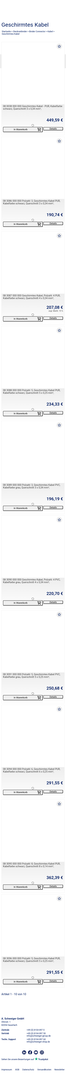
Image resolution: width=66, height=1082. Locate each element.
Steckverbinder (20, 31)
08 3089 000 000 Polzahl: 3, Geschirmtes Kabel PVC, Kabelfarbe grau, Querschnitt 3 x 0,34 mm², (31, 486)
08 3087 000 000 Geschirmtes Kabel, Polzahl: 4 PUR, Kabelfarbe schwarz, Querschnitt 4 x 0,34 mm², (31, 297)
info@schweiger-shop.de (38, 1042)
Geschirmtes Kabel (11, 34)
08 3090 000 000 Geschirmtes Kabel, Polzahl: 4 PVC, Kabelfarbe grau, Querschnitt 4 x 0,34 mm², (31, 581)
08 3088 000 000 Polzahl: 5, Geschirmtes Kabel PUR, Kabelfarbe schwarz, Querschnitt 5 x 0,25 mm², (31, 391)
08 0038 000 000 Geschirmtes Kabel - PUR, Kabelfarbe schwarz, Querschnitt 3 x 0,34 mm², (32, 107)
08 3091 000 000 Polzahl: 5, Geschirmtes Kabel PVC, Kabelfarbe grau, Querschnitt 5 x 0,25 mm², (31, 675)
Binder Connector (37, 31)
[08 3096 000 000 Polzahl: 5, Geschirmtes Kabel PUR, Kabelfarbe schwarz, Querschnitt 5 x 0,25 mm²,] (33, 925)
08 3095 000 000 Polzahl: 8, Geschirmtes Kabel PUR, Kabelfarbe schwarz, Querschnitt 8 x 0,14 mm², (31, 865)
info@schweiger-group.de (39, 1036)
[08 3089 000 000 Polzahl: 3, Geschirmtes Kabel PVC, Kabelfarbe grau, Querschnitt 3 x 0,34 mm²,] (33, 452)
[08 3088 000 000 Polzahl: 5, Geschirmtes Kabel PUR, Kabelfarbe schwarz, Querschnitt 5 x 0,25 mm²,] (33, 357)
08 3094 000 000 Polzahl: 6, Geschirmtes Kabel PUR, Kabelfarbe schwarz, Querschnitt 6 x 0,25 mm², (31, 770)
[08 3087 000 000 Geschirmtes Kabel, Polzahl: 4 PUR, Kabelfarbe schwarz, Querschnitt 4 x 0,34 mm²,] (33, 262)
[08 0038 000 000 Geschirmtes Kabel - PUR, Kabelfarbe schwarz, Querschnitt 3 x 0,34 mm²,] (33, 73)
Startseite (6, 31)
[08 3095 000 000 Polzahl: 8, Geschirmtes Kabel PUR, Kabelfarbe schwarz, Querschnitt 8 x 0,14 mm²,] (33, 830)
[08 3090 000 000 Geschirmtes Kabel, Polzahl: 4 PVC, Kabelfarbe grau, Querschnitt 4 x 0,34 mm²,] (33, 546)
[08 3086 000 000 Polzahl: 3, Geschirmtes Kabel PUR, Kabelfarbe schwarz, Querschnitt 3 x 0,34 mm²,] (33, 168)
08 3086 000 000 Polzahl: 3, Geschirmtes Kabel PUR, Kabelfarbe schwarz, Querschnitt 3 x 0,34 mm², (31, 202)
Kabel (50, 31)
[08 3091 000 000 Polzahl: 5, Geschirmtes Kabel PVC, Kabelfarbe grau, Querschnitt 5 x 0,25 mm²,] (33, 641)
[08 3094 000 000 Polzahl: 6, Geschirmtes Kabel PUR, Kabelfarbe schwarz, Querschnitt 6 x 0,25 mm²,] (33, 736)
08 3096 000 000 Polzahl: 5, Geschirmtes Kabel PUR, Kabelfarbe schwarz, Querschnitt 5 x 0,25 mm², (31, 959)
